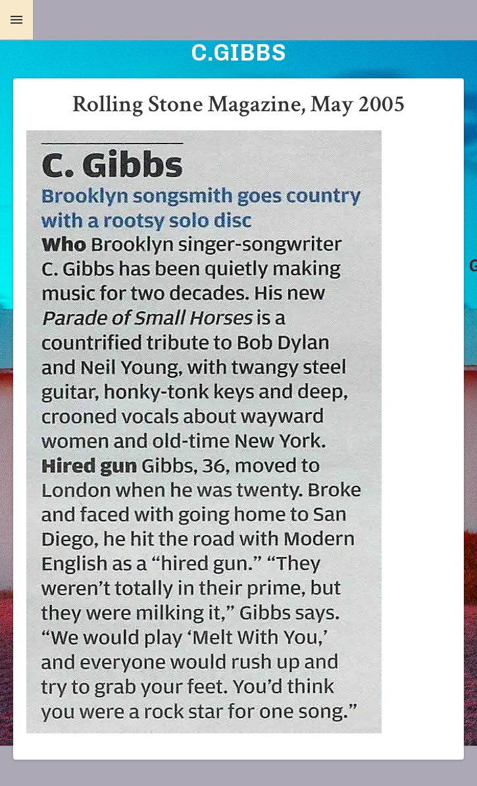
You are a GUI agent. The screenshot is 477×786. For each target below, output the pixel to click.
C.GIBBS (238, 52)
